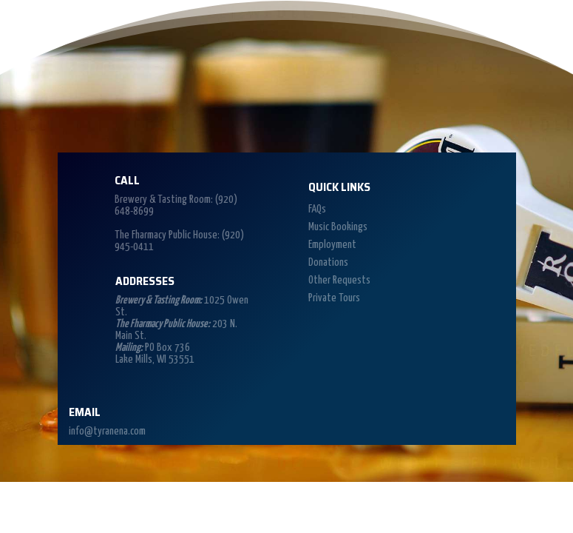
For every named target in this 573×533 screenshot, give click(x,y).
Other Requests (339, 280)
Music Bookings (337, 226)
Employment (332, 244)
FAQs (317, 209)
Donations (328, 262)
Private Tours (334, 298)
